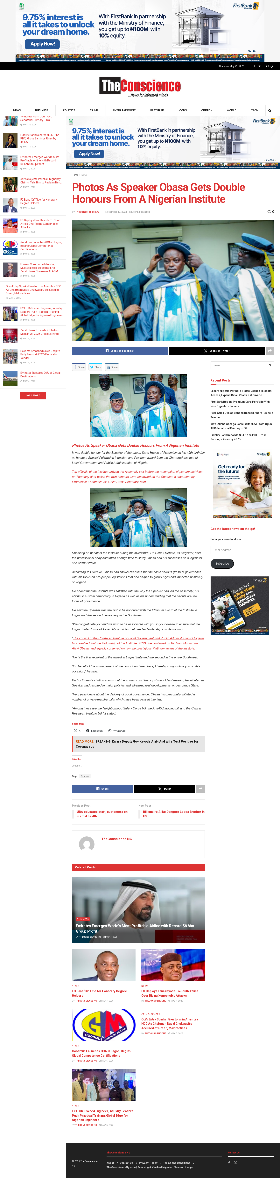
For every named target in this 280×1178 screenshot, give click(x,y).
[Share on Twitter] (217, 351)
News (17, 110)
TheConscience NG (87, 211)
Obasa (85, 776)
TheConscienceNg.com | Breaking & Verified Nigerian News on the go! (150, 1167)
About (110, 1162)
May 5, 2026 (106, 1125)
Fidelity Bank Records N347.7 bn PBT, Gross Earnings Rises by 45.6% (39, 138)
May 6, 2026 (106, 1061)
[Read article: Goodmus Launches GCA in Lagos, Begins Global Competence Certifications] (104, 1025)
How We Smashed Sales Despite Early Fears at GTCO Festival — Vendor (40, 354)
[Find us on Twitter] (259, 66)
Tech (254, 110)
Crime (94, 110)
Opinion (207, 110)
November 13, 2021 (116, 211)
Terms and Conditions (176, 1162)
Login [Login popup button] (270, 66)
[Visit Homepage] (140, 87)
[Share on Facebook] (120, 351)
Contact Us (126, 1162)
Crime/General (151, 1014)
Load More (33, 395)
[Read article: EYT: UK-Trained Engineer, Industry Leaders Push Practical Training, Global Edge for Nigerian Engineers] (104, 1085)
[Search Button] (269, 110)
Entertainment (124, 110)
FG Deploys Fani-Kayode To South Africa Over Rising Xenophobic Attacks (40, 224)
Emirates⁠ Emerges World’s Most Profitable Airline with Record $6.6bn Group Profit (39, 160)
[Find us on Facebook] (255, 66)
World (231, 110)
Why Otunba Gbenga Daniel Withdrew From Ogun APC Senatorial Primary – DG (37, 116)
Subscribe (222, 563)
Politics (69, 110)
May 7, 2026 (110, 937)
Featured (157, 110)
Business (41, 110)
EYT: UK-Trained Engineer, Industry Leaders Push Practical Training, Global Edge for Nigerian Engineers (41, 312)
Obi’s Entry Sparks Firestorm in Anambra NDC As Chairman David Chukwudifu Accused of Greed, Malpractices (33, 290)
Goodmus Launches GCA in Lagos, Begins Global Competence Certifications (41, 246)
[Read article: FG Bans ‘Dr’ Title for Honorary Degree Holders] (104, 965)
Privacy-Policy (148, 1162)
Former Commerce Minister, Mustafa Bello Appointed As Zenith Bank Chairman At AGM (39, 268)
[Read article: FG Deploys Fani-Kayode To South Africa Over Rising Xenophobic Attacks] (173, 965)
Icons (182, 110)
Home (75, 175)
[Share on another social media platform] (270, 351)
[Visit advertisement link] (140, 31)
